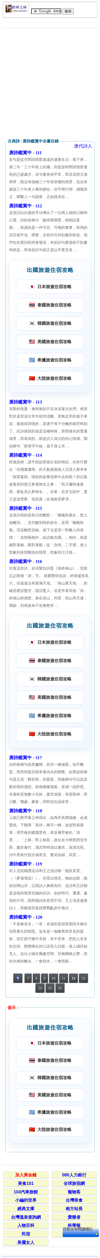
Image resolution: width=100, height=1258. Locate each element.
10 (53, 978)
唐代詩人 (83, 146)
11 (63, 978)
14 (40, 988)
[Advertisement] (50, 83)
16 (60, 988)
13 (83, 978)
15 (50, 988)
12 (73, 978)
